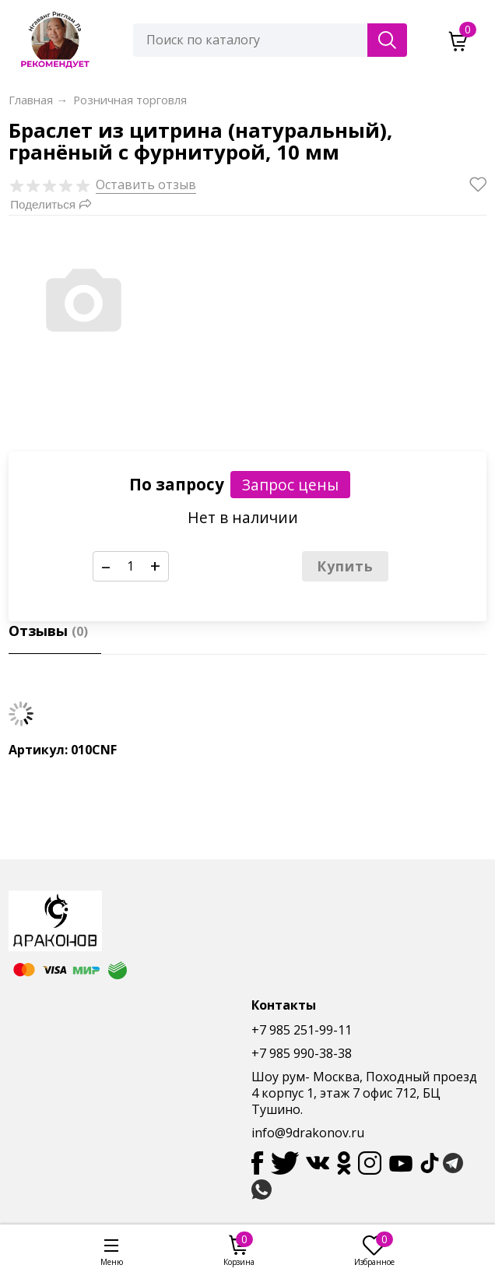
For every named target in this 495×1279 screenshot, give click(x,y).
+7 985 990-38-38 (301, 1053)
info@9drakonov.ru (307, 1132)
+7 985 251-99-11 (301, 1029)
